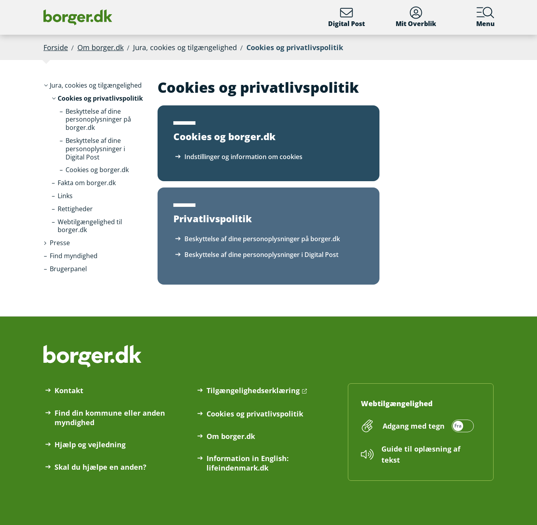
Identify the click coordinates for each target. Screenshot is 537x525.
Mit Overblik (416, 17)
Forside (55, 47)
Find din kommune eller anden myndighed (109, 417)
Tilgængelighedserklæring (253, 390)
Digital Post (346, 17)
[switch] (427, 426)
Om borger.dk (100, 47)
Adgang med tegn (414, 426)
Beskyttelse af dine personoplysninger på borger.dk (262, 238)
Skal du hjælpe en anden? (100, 467)
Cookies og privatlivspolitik (255, 413)
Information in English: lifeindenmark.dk (248, 463)
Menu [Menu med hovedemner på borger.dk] (485, 17)
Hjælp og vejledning (90, 444)
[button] (95, 85)
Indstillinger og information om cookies (243, 156)
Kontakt (68, 390)
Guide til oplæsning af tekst (420, 454)
